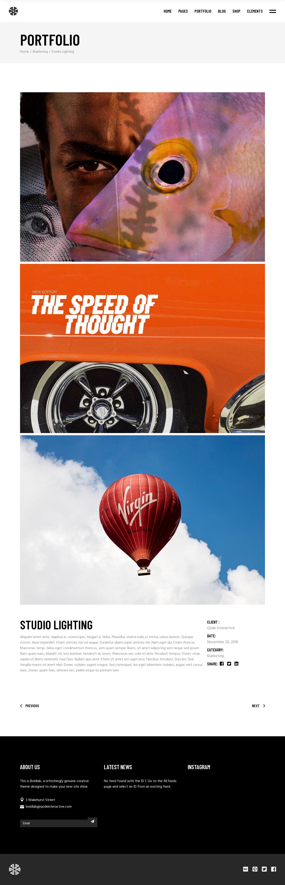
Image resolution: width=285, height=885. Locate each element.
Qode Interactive (221, 628)
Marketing (215, 656)
